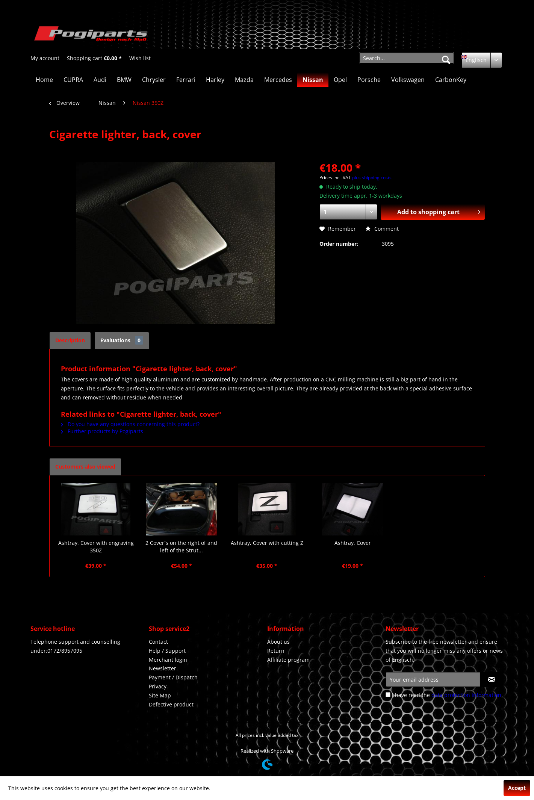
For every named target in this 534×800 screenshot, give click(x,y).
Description (70, 340)
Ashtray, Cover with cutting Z (267, 542)
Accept (517, 787)
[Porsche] (369, 80)
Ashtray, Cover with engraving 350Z (96, 546)
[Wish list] (140, 58)
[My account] (44, 58)
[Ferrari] (186, 80)
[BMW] (124, 80)
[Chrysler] (154, 80)
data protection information (466, 695)
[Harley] (215, 80)
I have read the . (447, 695)
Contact (158, 641)
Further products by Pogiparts (102, 431)
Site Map (160, 695)
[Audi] (100, 80)
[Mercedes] (278, 80)
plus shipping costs (372, 177)
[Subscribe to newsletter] (492, 679)
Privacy (157, 686)
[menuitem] (44, 58)
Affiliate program (288, 659)
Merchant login (168, 659)
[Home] (44, 80)
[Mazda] (244, 80)
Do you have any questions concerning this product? (130, 424)
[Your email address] (433, 679)
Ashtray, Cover (352, 542)
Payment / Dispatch (173, 677)
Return (275, 650)
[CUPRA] (73, 80)
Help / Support (167, 650)
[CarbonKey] (451, 80)
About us (278, 641)
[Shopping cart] (94, 58)
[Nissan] (312, 80)
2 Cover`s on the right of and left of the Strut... (181, 546)
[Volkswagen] (408, 80)
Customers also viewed (85, 466)
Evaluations (121, 340)
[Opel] (340, 80)
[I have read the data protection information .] (388, 694)
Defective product (171, 704)
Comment (382, 228)
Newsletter (162, 668)
